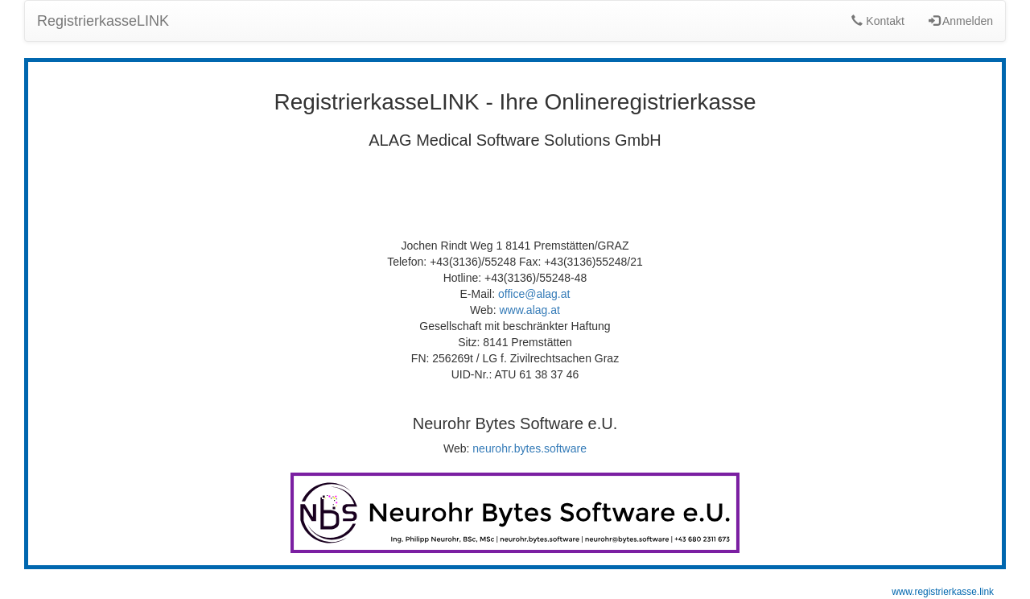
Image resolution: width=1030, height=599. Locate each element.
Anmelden (961, 20)
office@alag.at (534, 293)
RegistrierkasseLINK (103, 21)
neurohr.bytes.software (529, 448)
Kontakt (877, 20)
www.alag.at (529, 310)
